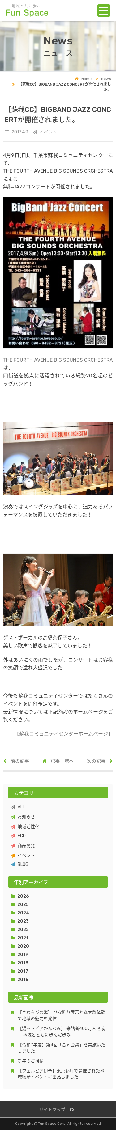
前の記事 (16, 761)
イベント (23, 855)
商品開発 (23, 845)
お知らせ (23, 817)
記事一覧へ (58, 761)
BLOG (19, 864)
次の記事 (100, 761)
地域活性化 (25, 826)
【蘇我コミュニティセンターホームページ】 (63, 734)
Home (83, 79)
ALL (18, 807)
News (102, 79)
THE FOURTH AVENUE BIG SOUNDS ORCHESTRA (58, 360)
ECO (18, 835)
